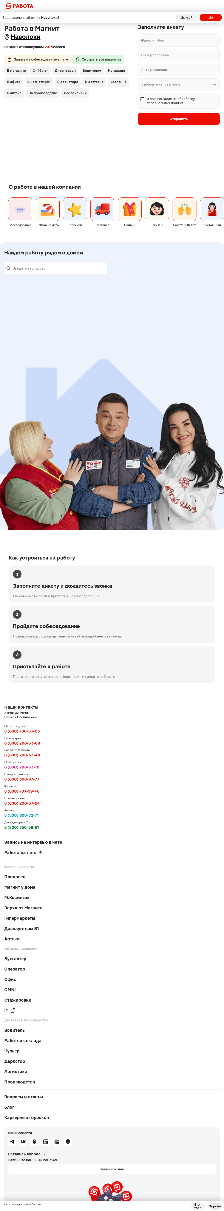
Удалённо (118, 82)
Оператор (14, 969)
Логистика (15, 1071)
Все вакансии (75, 93)
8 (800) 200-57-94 (22, 803)
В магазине (16, 71)
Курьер (11, 1051)
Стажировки (17, 1000)
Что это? (197, 1206)
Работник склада (23, 1040)
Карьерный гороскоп (26, 1117)
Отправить (179, 119)
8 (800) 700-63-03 (22, 731)
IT (9, 1010)
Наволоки (25, 36)
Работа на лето (23, 852)
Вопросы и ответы (23, 1096)
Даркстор (14, 1061)
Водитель (14, 1030)
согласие (164, 99)
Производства (19, 1082)
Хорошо (215, 1206)
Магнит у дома (20, 887)
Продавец (15, 876)
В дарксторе (67, 82)
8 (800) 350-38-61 (21, 827)
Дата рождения (154, 70)
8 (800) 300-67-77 (21, 779)
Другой (187, 17)
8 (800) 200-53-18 (21, 767)
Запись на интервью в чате (33, 842)
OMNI (10, 989)
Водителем (92, 71)
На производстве (42, 93)
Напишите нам (112, 1169)
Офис (10, 979)
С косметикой (38, 82)
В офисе (13, 82)
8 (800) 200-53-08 (22, 743)
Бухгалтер (15, 958)
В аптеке (14, 93)
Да (211, 17)
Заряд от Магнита (23, 907)
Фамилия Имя (152, 40)
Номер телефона (155, 55)
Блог (9, 1107)
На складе (116, 71)
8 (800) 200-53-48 (22, 755)
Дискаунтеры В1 (21, 928)
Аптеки (12, 938)
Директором (65, 71)
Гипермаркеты (19, 918)
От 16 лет (40, 71)
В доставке (94, 82)
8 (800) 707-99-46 (21, 791)
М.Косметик (17, 897)
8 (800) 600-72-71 (21, 815)
